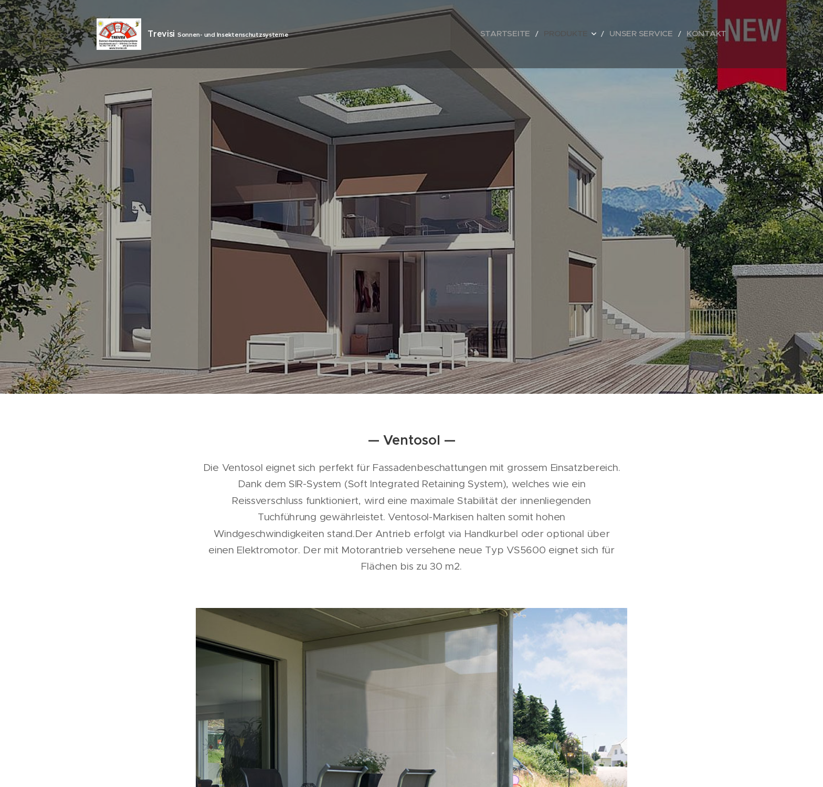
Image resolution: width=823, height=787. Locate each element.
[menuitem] (533, 34)
